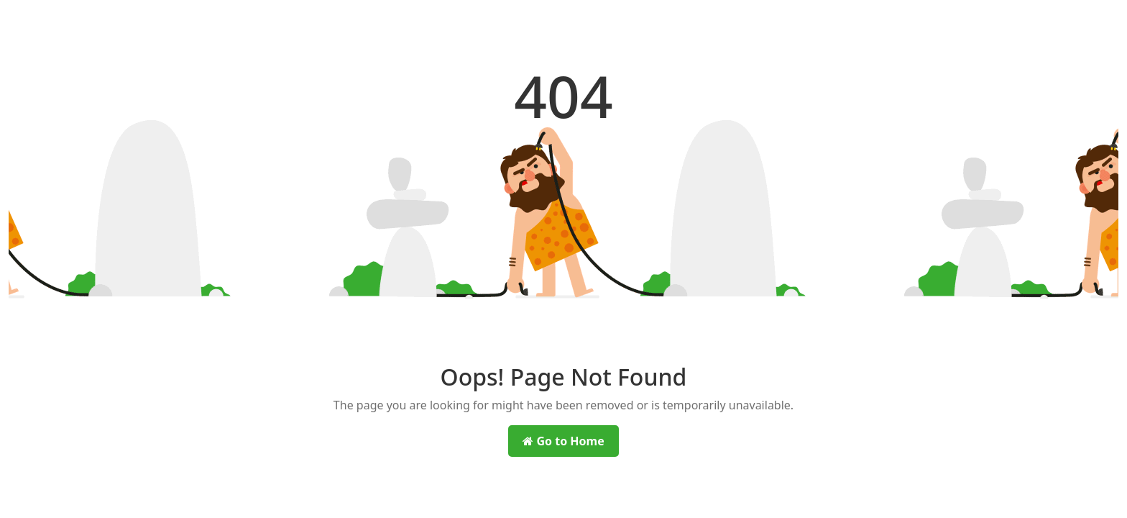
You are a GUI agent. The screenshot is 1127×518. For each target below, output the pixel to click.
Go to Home (563, 441)
